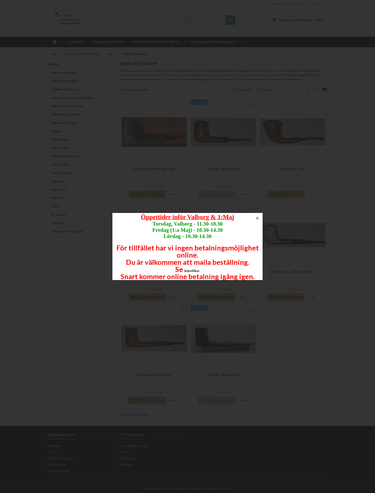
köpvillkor (191, 271)
